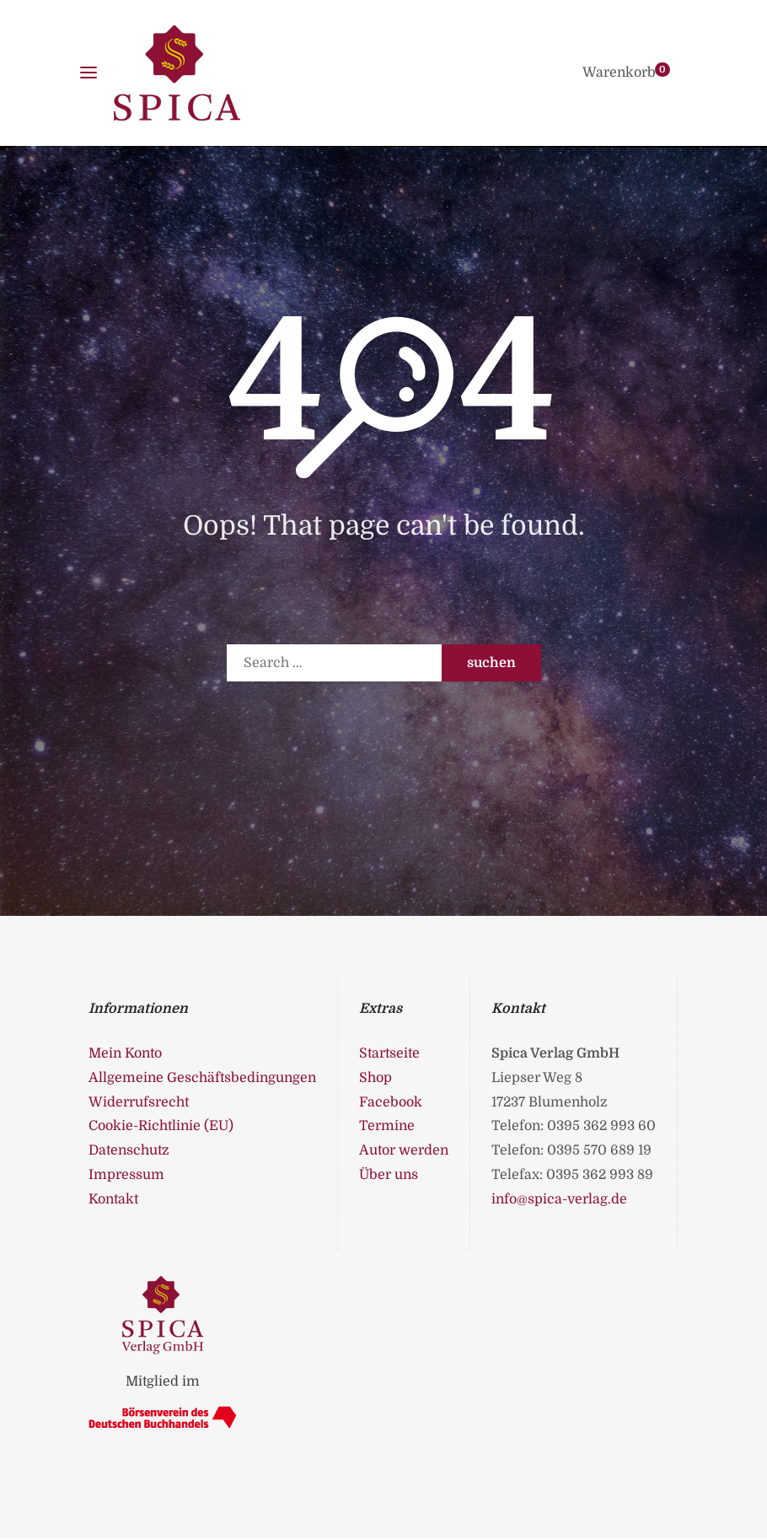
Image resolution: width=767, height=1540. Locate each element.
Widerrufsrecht (138, 1102)
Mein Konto (125, 1053)
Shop (375, 1077)
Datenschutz (128, 1150)
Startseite (389, 1053)
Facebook (390, 1102)
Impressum (126, 1174)
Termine (387, 1125)
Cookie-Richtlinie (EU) (160, 1125)
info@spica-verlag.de (559, 1199)
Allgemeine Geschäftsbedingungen (202, 1077)
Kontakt (113, 1199)
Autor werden (403, 1150)
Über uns (388, 1174)
